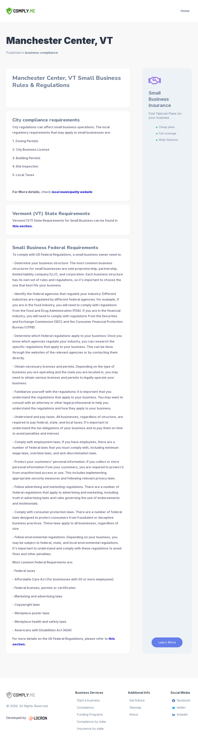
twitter (178, 707)
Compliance (85, 707)
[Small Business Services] (28, 11)
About (134, 714)
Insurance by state (90, 728)
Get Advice (137, 700)
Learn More (167, 641)
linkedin (179, 714)
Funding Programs (90, 714)
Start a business (88, 700)
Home (185, 11)
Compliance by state (91, 721)
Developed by (30, 717)
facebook (181, 700)
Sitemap (135, 707)
